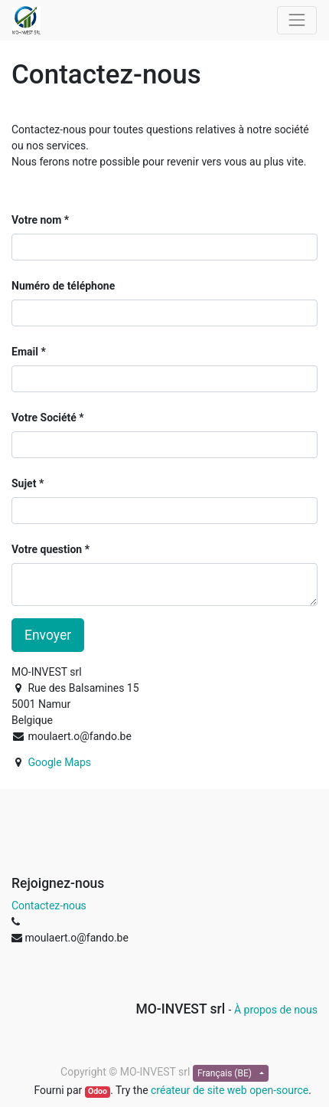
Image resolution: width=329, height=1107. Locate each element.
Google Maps (59, 762)
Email (24, 352)
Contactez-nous (48, 905)
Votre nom (36, 220)
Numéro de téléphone (63, 286)
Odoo (97, 1091)
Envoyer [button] (47, 635)
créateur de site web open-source (229, 1090)
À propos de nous (276, 1010)
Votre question (46, 549)
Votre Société (44, 417)
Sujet (23, 483)
